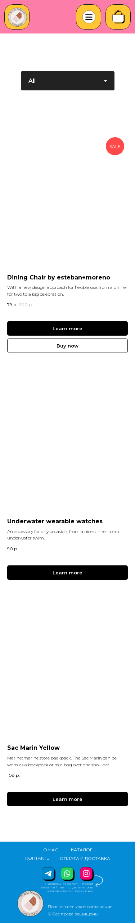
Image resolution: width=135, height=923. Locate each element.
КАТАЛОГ (82, 849)
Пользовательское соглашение (80, 906)
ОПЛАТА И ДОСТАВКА (85, 858)
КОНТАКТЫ (37, 858)
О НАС (50, 849)
